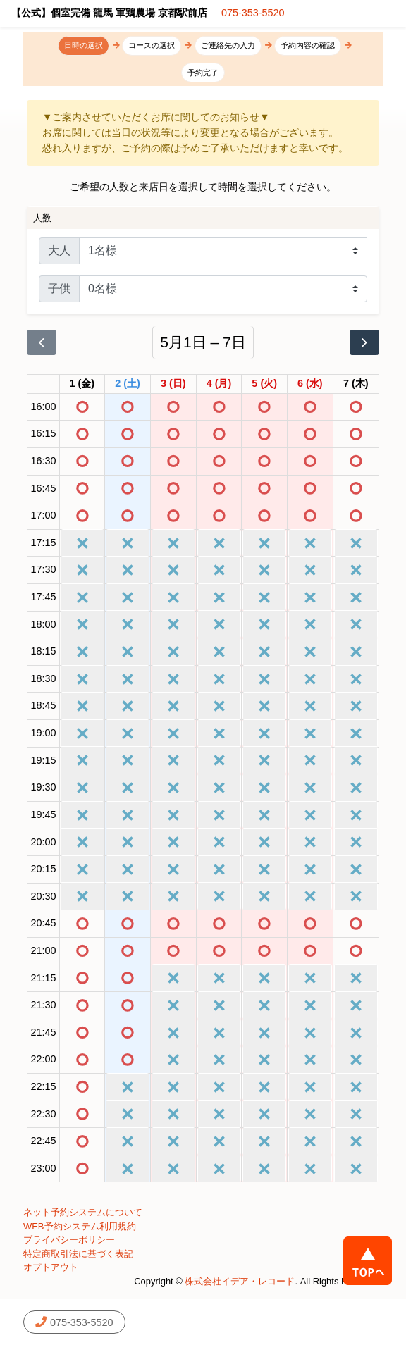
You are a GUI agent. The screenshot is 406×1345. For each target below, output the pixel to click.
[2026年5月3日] (173, 384)
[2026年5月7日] (355, 384)
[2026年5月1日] (82, 384)
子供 (59, 289)
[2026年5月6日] (310, 384)
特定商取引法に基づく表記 (78, 1253)
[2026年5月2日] (127, 384)
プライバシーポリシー (69, 1239)
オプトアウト (50, 1267)
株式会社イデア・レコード (240, 1281)
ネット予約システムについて (82, 1212)
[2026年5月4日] (219, 384)
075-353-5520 (253, 12)
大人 (59, 250)
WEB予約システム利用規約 (79, 1226)
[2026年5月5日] (264, 384)
